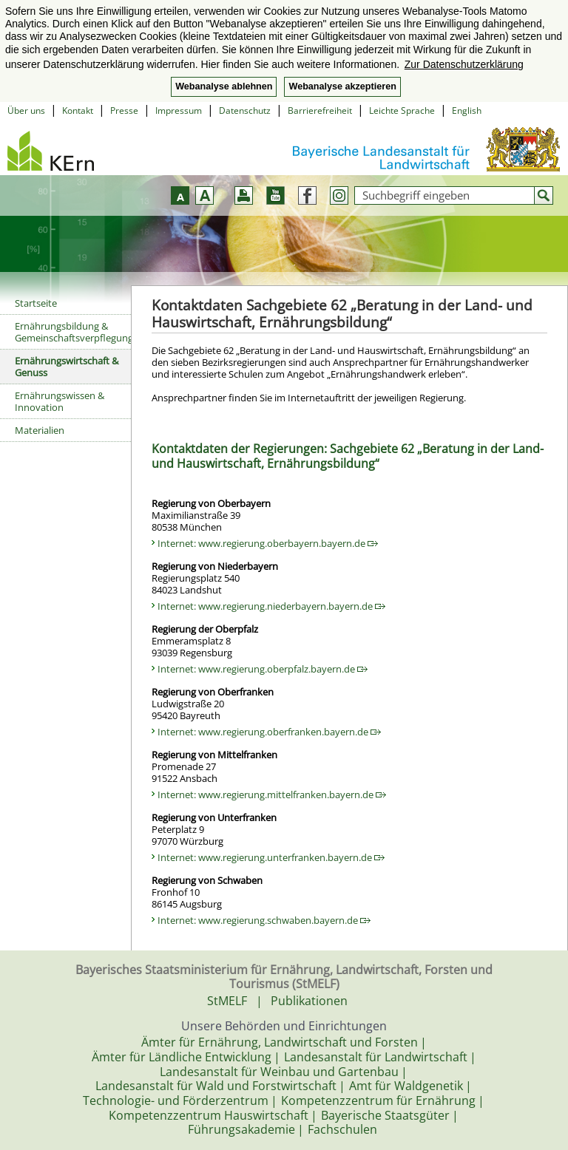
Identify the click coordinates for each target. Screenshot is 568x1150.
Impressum (178, 110)
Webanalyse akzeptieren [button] (342, 86)
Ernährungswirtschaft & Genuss (66, 366)
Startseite (36, 303)
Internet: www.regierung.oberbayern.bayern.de (268, 543)
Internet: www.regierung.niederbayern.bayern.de (271, 606)
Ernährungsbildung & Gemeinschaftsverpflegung (73, 331)
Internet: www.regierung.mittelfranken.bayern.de (272, 794)
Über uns (26, 110)
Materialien (39, 430)
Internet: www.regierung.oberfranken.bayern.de (269, 731)
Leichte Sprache (402, 110)
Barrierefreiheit (320, 110)
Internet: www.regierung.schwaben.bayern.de (264, 920)
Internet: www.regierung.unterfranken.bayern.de (271, 857)
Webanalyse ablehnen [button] (223, 86)
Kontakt (77, 110)
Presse (124, 110)
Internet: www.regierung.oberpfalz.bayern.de (263, 669)
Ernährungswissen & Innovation (59, 401)
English (466, 110)
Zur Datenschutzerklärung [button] (464, 64)
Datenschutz (245, 110)
